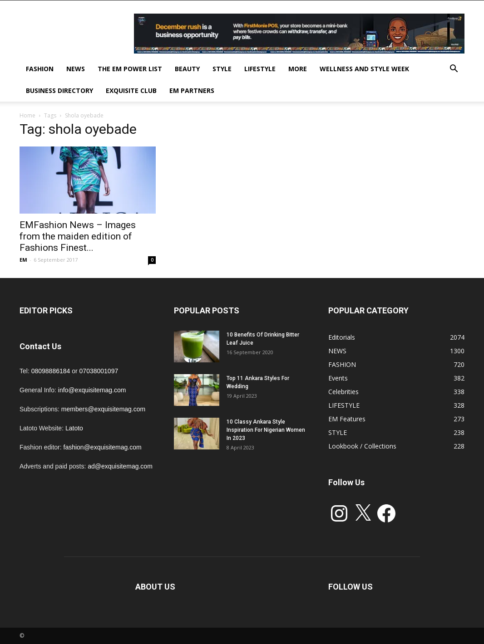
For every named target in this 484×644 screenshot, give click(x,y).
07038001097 (99, 371)
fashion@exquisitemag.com (103, 447)
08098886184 (50, 371)
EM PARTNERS (191, 90)
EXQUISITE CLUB (131, 90)
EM (23, 259)
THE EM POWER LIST (130, 68)
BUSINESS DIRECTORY (59, 90)
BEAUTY (187, 68)
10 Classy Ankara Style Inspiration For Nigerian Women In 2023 (266, 430)
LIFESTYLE (260, 68)
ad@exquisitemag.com (120, 466)
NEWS (75, 68)
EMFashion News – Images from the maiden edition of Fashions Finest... (78, 236)
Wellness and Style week (364, 68)
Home (27, 115)
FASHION (40, 68)
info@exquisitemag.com (92, 390)
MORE (297, 68)
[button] (453, 69)
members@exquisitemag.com (103, 409)
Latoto (74, 428)
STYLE (222, 68)
